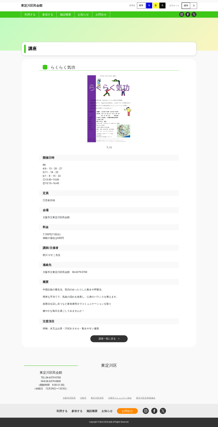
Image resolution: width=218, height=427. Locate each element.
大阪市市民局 (69, 398)
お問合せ (127, 411)
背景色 (132, 5)
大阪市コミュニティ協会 (120, 398)
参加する (77, 411)
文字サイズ (174, 5)
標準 (141, 5)
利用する (62, 411)
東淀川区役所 (97, 398)
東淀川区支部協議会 (145, 398)
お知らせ (107, 411)
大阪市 (83, 398)
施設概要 (92, 411)
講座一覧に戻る (107, 338)
